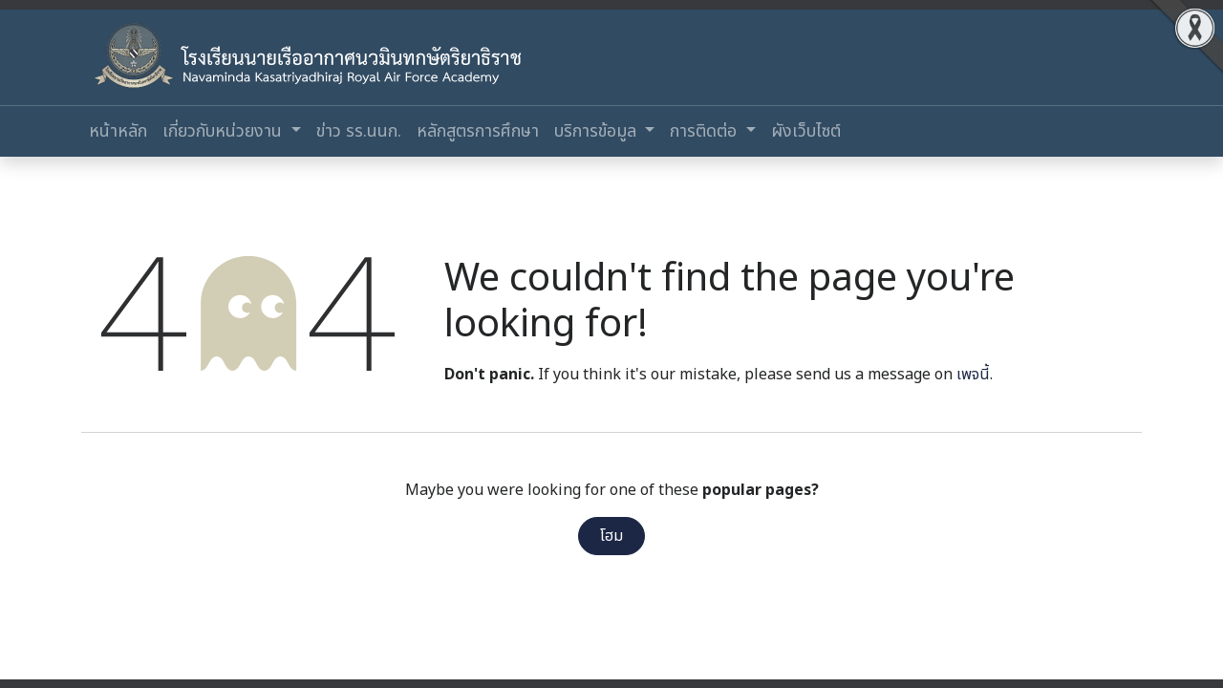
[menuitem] (118, 131)
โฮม (611, 536)
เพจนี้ (973, 374)
